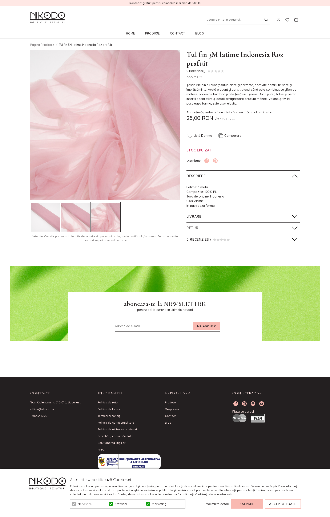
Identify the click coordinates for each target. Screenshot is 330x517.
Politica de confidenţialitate (116, 422)
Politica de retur (108, 402)
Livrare (193, 216)
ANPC (101, 449)
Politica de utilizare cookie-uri (117, 429)
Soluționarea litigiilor (111, 442)
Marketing (159, 504)
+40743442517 (39, 416)
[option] (105, 125)
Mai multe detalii (217, 504)
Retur (192, 228)
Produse (152, 33)
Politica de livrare (109, 409)
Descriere (196, 176)
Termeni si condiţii (109, 416)
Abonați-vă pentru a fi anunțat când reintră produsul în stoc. (229, 112)
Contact (177, 33)
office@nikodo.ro (42, 409)
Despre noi (172, 409)
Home (130, 33)
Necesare (85, 504)
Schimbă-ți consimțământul (115, 436)
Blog (199, 33)
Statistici (121, 504)
